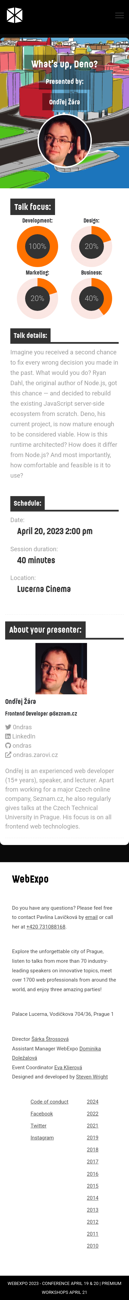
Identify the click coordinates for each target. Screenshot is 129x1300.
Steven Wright (92, 1077)
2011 (93, 1234)
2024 (93, 1102)
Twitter (38, 1126)
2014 (93, 1198)
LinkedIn (20, 736)
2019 (93, 1138)
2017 (93, 1162)
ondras (18, 745)
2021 (93, 1126)
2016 (93, 1174)
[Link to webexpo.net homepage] (16, 15)
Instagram (42, 1138)
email (91, 917)
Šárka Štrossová (49, 1039)
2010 (93, 1246)
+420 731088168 (45, 927)
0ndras (18, 727)
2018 (93, 1150)
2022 (93, 1114)
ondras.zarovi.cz (31, 754)
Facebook (42, 1114)
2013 (93, 1210)
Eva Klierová (68, 1067)
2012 (93, 1222)
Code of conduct (49, 1102)
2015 (93, 1186)
